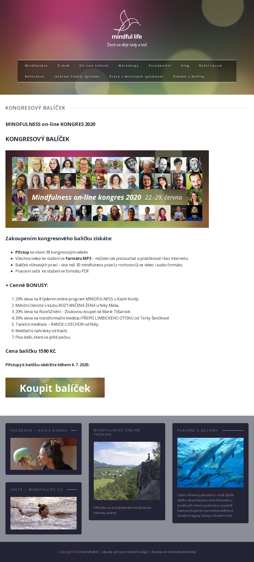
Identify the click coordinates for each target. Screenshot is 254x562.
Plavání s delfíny (189, 76)
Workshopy (129, 65)
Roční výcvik (210, 65)
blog (185, 65)
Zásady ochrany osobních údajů (124, 552)
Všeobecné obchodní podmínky (173, 552)
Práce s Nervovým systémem (136, 76)
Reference (35, 76)
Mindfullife (90, 552)
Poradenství (160, 65)
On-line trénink (94, 65)
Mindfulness (36, 65)
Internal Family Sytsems (77, 76)
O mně (63, 65)
